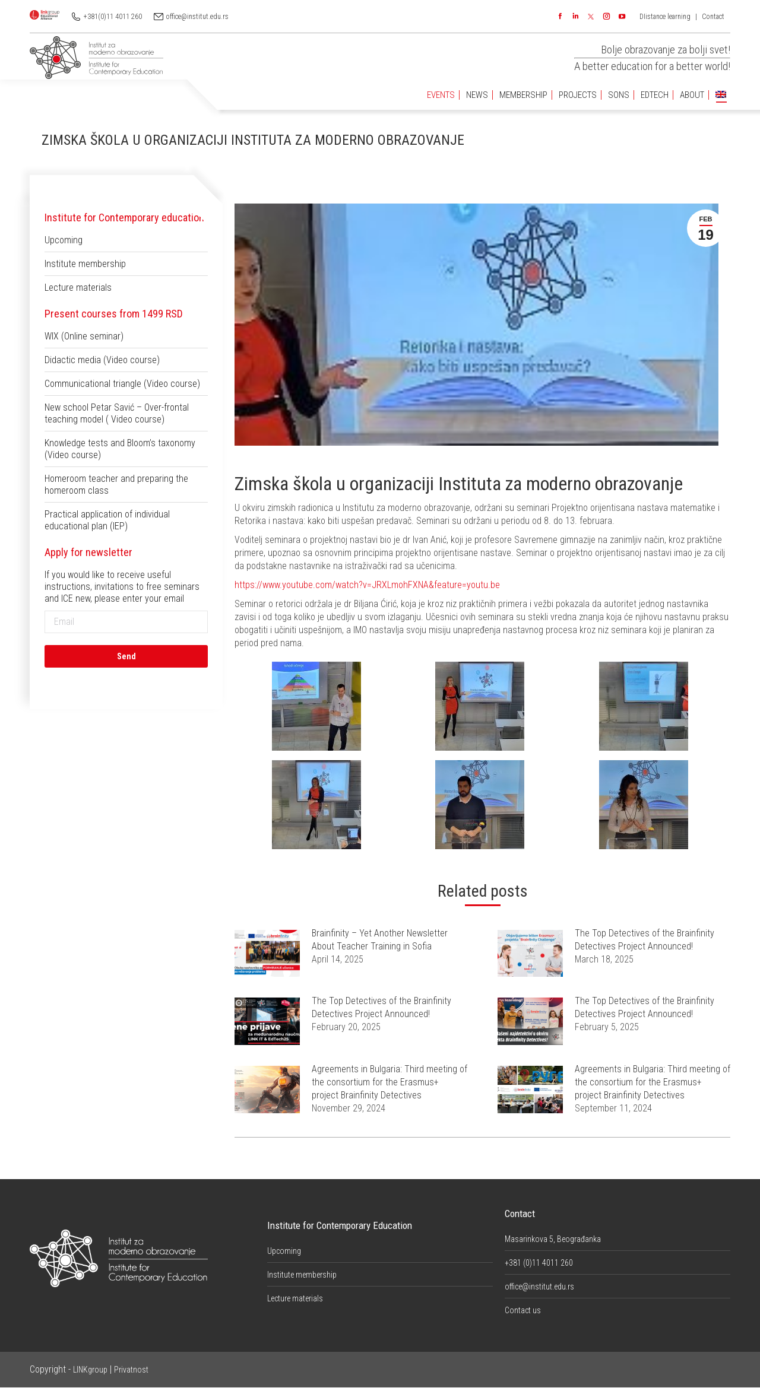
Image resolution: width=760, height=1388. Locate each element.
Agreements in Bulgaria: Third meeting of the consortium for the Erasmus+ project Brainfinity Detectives (389, 1082)
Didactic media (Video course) (102, 360)
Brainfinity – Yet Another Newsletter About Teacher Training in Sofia (380, 940)
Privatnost (131, 1369)
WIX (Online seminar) (84, 336)
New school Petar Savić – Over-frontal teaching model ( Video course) (117, 413)
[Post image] (267, 953)
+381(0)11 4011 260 (113, 16)
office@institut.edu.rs (197, 16)
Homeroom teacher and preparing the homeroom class (116, 484)
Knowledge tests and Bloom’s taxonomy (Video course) (120, 448)
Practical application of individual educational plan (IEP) (107, 520)
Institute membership (85, 263)
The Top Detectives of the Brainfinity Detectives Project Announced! (644, 940)
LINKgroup (90, 1369)
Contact (713, 16)
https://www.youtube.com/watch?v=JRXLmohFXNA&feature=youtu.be (367, 584)
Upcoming (64, 240)
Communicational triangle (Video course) (122, 383)
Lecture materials (78, 287)
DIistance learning (665, 16)
